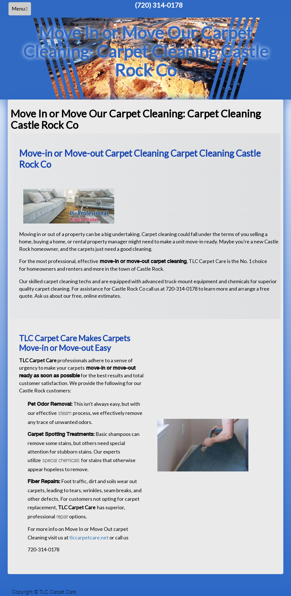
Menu (21, 10)
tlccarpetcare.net (89, 537)
